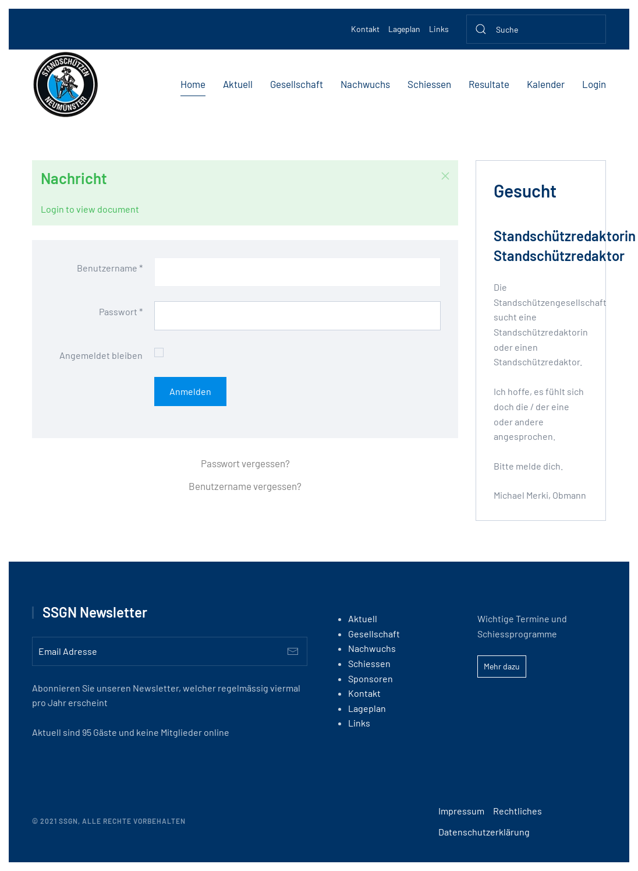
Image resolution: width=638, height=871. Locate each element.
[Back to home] (65, 84)
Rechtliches (517, 810)
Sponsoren (370, 678)
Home (192, 84)
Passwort (121, 311)
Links (439, 29)
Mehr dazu (502, 666)
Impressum (461, 810)
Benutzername (110, 267)
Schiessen (429, 84)
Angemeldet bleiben (101, 355)
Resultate (489, 84)
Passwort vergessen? (245, 463)
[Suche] (536, 29)
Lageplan (404, 29)
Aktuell (238, 84)
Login (594, 84)
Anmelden (190, 391)
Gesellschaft (296, 84)
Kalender (546, 84)
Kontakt (365, 29)
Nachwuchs (365, 84)
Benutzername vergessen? (245, 486)
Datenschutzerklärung (484, 831)
